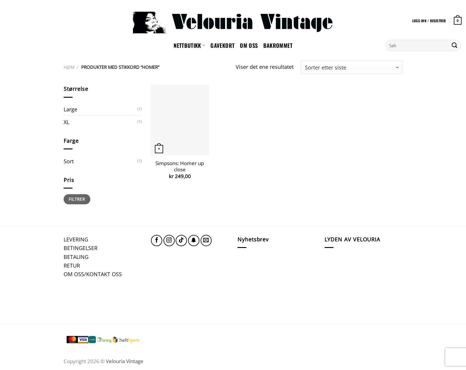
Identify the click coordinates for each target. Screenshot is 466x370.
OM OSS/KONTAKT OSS (93, 274)
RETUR (72, 265)
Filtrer (77, 199)
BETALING (76, 256)
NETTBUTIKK (189, 45)
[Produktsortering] (351, 67)
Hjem (69, 67)
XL (66, 122)
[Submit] (454, 45)
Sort (69, 161)
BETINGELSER (80, 248)
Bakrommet (277, 45)
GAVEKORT (222, 45)
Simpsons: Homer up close (179, 166)
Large (70, 109)
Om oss (249, 45)
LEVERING (76, 239)
